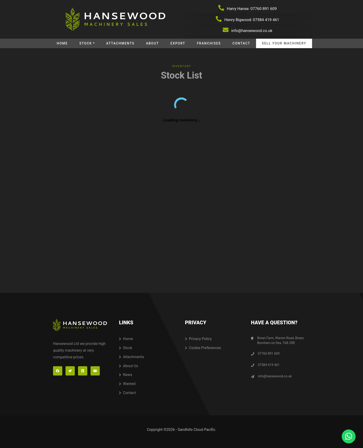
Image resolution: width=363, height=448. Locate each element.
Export (177, 43)
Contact (241, 43)
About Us (128, 366)
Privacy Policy (198, 339)
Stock (85, 43)
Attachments (120, 43)
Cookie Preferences (203, 348)
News (125, 374)
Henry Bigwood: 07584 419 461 (247, 19)
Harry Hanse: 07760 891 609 (247, 8)
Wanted (127, 384)
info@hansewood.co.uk (247, 30)
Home (62, 43)
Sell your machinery (284, 43)
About (152, 43)
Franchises (209, 43)
